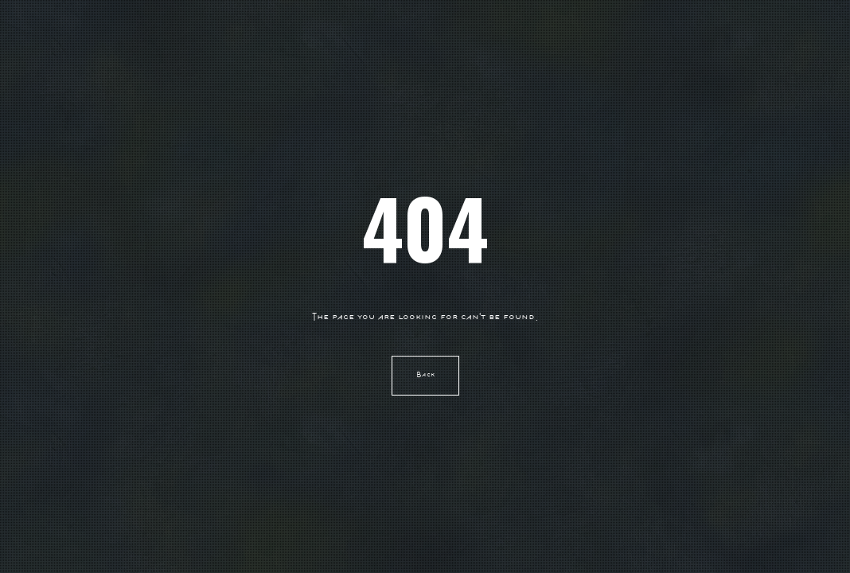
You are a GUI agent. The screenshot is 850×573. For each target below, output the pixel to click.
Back (425, 375)
